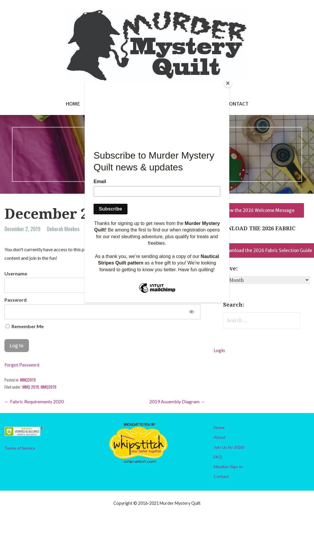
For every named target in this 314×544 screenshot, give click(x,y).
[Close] (227, 83)
